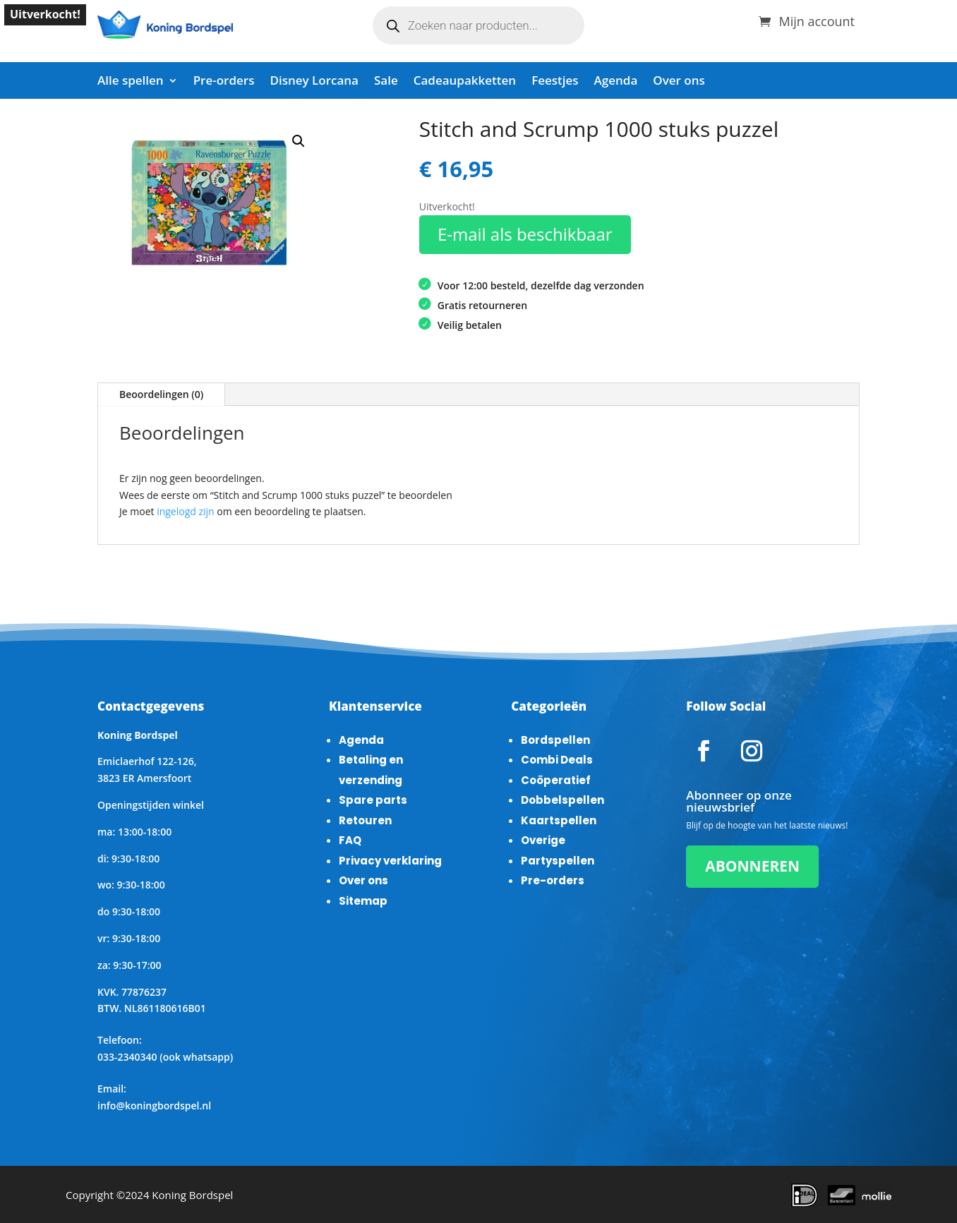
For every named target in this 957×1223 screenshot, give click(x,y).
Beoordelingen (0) (161, 394)
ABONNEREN (752, 866)
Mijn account (816, 19)
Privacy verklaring (390, 860)
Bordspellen (555, 740)
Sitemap (363, 900)
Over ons (678, 82)
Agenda (616, 82)
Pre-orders (224, 82)
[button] (298, 141)
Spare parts (373, 800)
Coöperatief (556, 780)
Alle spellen (130, 82)
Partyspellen (557, 860)
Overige (543, 840)
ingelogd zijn (186, 511)
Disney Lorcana (314, 82)
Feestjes (554, 82)
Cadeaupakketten (465, 82)
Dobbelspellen (562, 800)
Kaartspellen (558, 820)
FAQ (350, 840)
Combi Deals (557, 759)
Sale (386, 82)
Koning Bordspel (192, 1195)
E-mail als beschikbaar (525, 234)
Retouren (365, 820)
